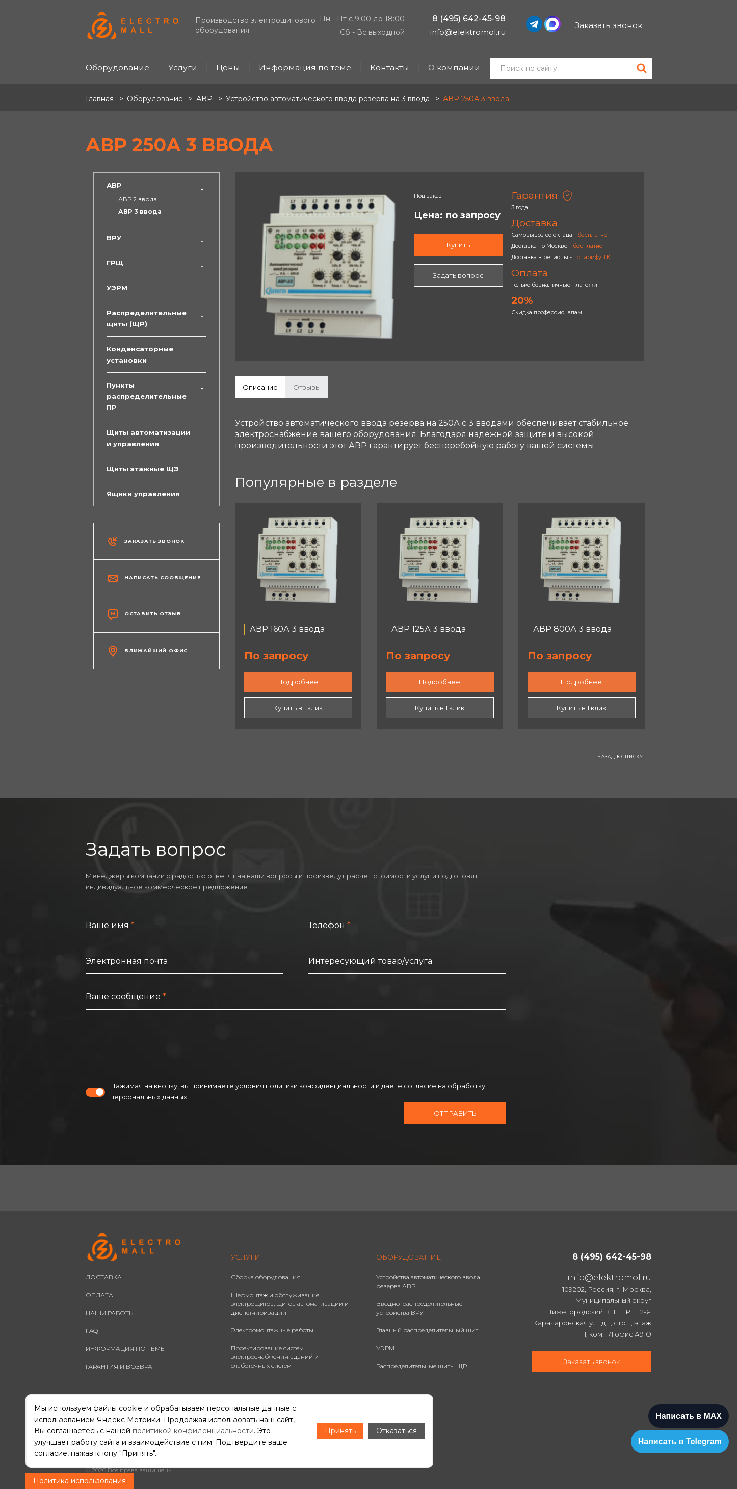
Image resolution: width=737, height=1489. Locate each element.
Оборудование (117, 67)
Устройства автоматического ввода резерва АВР (428, 1281)
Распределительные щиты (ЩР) (156, 318)
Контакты (389, 67)
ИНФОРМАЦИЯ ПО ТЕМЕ (125, 1348)
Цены (228, 67)
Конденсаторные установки (140, 354)
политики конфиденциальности (320, 1086)
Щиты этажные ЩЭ (143, 469)
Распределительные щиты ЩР (421, 1366)
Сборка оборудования (266, 1277)
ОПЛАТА (99, 1295)
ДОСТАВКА (104, 1277)
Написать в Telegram (680, 1441)
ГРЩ (156, 262)
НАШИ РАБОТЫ (110, 1313)
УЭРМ (117, 288)
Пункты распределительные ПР (156, 396)
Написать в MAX (688, 1415)
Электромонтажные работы (272, 1330)
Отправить (455, 1113)
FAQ (92, 1330)
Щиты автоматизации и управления (148, 438)
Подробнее (298, 682)
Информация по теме (305, 67)
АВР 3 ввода (140, 211)
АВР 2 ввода (137, 199)
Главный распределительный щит (427, 1330)
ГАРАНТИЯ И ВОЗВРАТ (121, 1366)
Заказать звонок (608, 25)
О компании (454, 67)
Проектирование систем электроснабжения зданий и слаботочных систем (275, 1356)
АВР (156, 185)
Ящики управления (143, 494)
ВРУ (156, 237)
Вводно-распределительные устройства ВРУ (419, 1308)
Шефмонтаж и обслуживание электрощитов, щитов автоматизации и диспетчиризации (290, 1303)
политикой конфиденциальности (193, 1430)
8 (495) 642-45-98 (469, 18)
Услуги (182, 67)
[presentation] (163, 1045)
